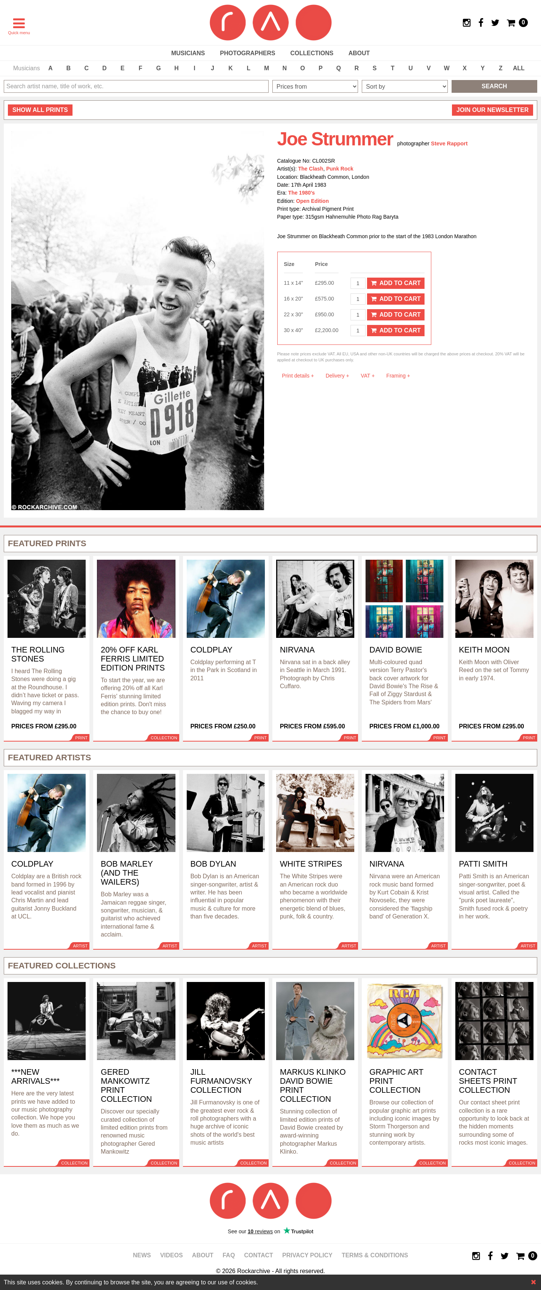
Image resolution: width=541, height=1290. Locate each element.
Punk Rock (339, 169)
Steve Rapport (449, 143)
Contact (258, 1255)
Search (494, 86)
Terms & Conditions (375, 1255)
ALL (518, 68)
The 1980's (301, 193)
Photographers (247, 53)
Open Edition (312, 201)
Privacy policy (307, 1255)
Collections (312, 53)
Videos (171, 1255)
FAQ (228, 1255)
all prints (40, 110)
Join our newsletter (492, 110)
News (142, 1255)
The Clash (310, 169)
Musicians (188, 53)
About (359, 53)
